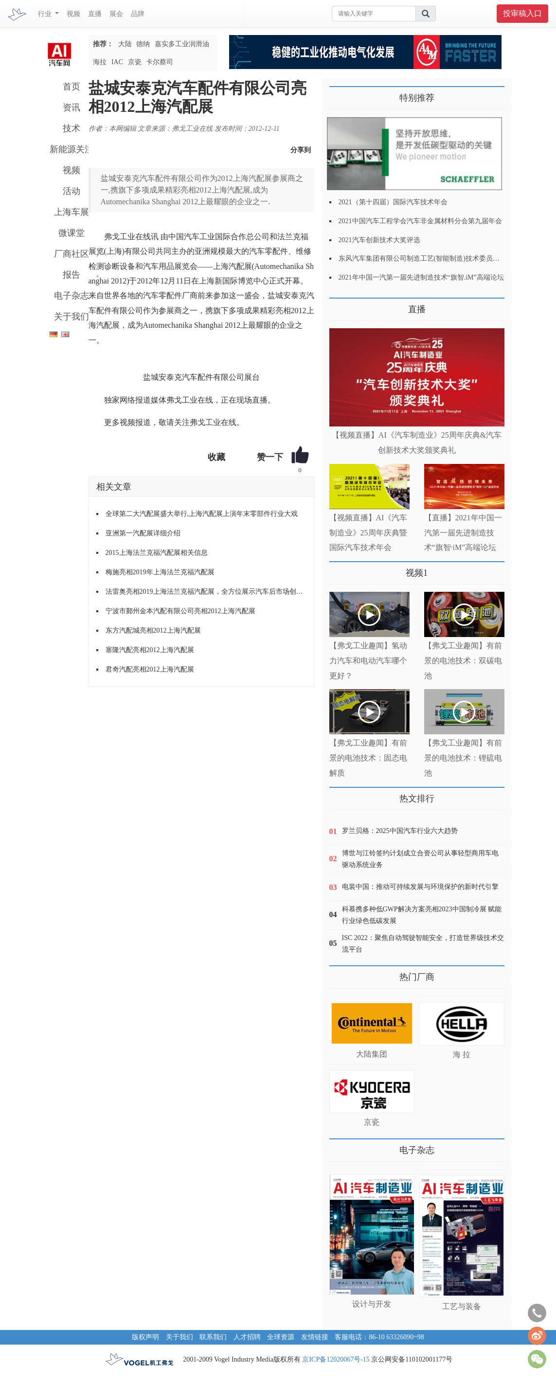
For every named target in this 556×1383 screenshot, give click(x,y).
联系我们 (213, 1337)
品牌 (137, 14)
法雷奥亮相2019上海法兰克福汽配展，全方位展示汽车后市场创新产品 (206, 591)
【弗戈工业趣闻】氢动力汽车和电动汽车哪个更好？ (368, 660)
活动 (71, 191)
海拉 (100, 62)
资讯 (71, 107)
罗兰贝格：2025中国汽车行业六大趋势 (400, 830)
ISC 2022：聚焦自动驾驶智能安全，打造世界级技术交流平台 (423, 943)
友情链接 (314, 1337)
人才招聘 (247, 1337)
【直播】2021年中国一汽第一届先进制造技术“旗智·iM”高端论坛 (463, 533)
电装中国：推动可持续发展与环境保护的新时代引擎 (420, 886)
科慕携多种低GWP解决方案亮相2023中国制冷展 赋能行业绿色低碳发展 (422, 914)
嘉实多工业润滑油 (182, 44)
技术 (71, 128)
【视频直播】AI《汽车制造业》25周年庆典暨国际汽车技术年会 (368, 533)
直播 (95, 14)
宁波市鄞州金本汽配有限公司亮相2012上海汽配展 (180, 611)
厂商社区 (71, 254)
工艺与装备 (461, 1306)
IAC (117, 62)
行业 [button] (46, 14)
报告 (71, 275)
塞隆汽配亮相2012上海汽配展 (150, 650)
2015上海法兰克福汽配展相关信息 (157, 552)
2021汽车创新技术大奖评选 (379, 240)
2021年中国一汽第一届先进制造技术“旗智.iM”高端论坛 (421, 277)
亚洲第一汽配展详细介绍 (143, 533)
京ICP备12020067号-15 (335, 1359)
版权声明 (145, 1337)
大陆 (125, 44)
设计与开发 (371, 1304)
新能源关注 (71, 149)
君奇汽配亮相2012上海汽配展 (150, 669)
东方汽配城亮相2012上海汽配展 (153, 630)
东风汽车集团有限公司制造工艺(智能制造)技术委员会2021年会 (433, 258)
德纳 (143, 44)
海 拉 (461, 1054)
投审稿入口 (522, 13)
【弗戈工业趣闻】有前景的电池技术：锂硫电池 (463, 758)
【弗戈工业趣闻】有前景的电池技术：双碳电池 (463, 660)
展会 (116, 14)
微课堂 (71, 233)
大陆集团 (371, 1054)
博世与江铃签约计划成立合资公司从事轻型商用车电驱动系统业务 (420, 859)
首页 (71, 86)
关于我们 (71, 316)
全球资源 (280, 1337)
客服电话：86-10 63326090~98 (379, 1337)
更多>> (339, 305)
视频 (73, 14)
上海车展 (71, 212)
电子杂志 (71, 296)
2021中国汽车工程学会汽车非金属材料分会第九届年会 (420, 221)
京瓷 (135, 62)
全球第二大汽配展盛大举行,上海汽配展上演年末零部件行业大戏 (202, 513)
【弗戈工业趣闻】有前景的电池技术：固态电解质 (368, 758)
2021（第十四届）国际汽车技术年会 (393, 202)
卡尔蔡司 (159, 62)
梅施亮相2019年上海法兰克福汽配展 (160, 572)
